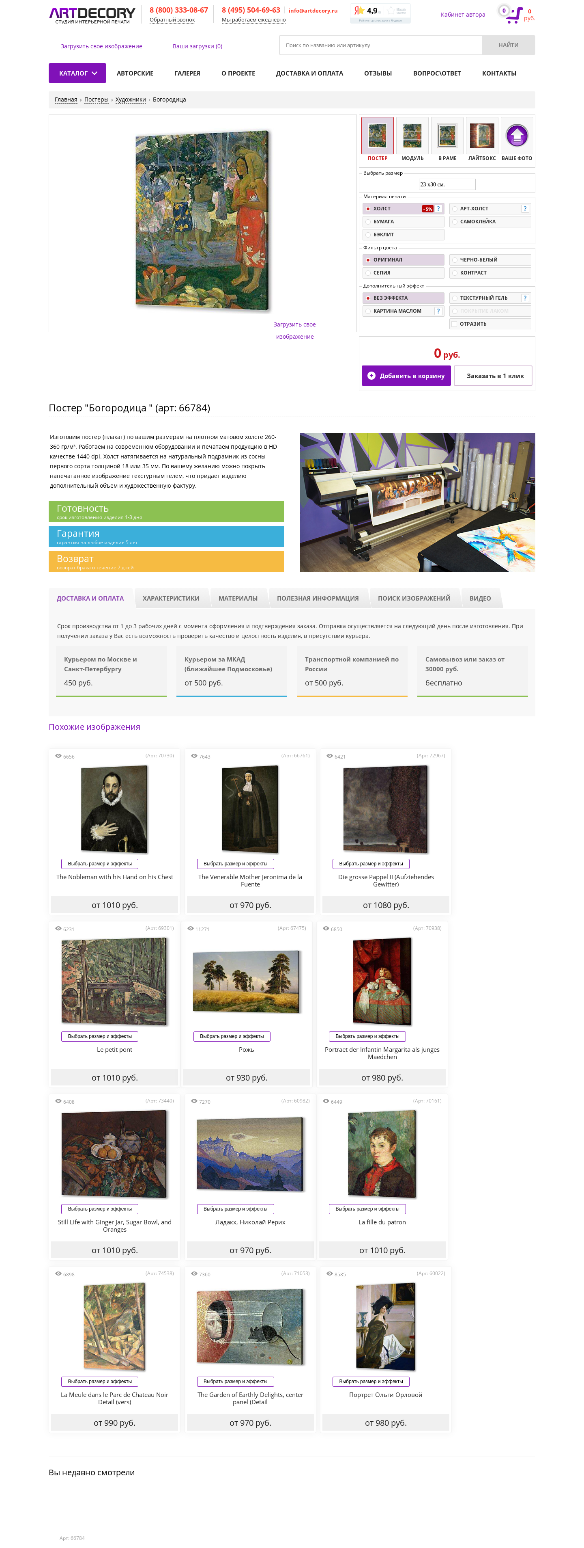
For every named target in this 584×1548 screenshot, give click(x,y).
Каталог (73, 73)
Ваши (197, 46)
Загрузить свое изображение (101, 46)
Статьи (104, 1495)
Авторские (135, 73)
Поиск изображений (414, 598)
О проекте (238, 73)
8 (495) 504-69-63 (251, 10)
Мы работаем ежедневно (254, 19)
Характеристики (171, 598)
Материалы (238, 598)
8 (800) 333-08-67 (179, 10)
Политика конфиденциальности (162, 1495)
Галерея (187, 73)
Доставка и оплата (309, 73)
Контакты (499, 73)
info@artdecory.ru (313, 10)
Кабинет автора (463, 14)
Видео (480, 598)
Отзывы (378, 73)
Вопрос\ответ (437, 73)
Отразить (473, 323)
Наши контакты (454, 1433)
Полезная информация (318, 598)
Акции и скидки (329, 1433)
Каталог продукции (82, 1433)
